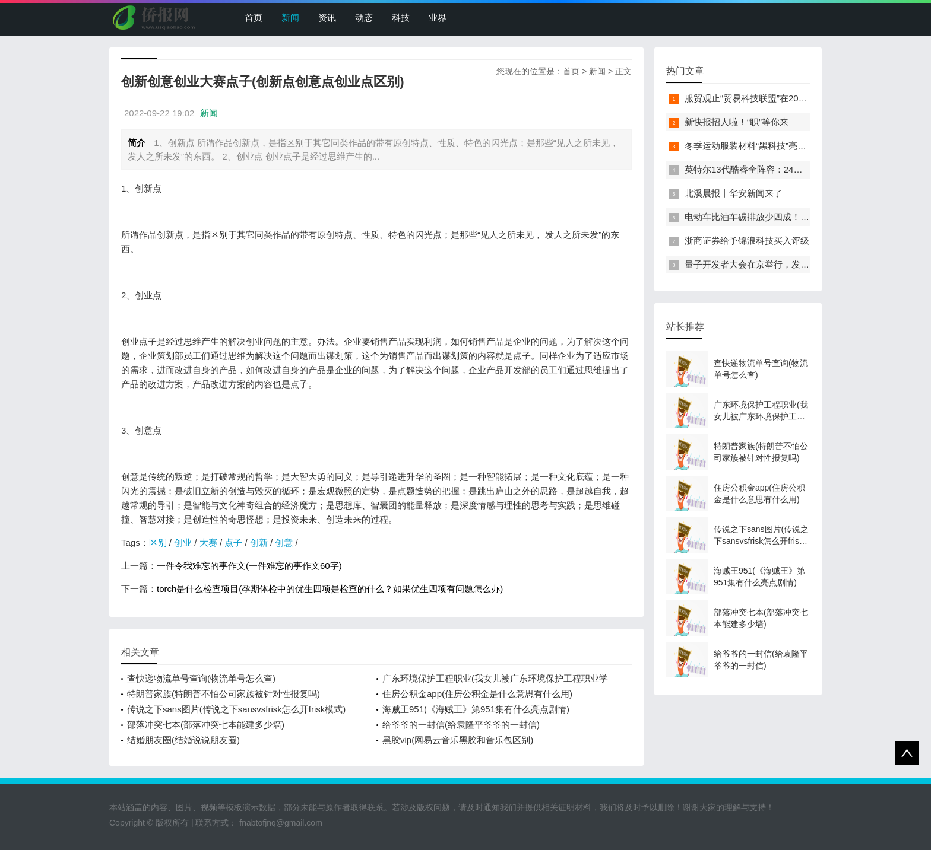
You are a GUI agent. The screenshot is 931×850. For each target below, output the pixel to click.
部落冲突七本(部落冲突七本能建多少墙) (205, 725)
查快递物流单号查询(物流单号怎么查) (201, 678)
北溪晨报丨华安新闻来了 (734, 193)
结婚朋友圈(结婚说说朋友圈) (183, 740)
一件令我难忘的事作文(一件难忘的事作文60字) (249, 566)
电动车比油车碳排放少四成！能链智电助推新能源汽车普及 (800, 217)
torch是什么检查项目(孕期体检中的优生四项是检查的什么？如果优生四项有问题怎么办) (330, 589)
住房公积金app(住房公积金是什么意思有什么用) (477, 694)
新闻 (290, 17)
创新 (259, 542)
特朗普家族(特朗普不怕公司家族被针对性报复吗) (223, 694)
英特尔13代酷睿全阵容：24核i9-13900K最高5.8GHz (788, 169)
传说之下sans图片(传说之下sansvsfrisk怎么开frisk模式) (236, 709)
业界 (437, 17)
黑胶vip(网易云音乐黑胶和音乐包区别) (457, 740)
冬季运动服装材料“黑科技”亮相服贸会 (759, 146)
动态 (364, 17)
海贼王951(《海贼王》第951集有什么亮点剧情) (475, 709)
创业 (183, 542)
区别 (158, 542)
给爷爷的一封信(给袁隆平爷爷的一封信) (461, 725)
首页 (253, 17)
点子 (233, 542)
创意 (284, 542)
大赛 (208, 542)
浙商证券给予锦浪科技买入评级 (747, 240)
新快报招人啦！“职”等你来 (736, 122)
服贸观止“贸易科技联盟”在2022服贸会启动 (769, 98)
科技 (401, 17)
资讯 (327, 17)
